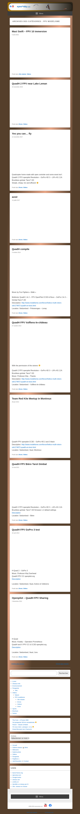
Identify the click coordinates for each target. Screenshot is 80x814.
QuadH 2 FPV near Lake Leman (29, 83)
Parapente (15, 688)
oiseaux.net (16, 779)
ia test (14, 681)
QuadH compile (20, 249)
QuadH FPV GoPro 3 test (26, 529)
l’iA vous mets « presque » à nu (23, 727)
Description (16, 513)
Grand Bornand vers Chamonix (22, 729)
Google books (16, 777)
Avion (19, 706)
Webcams (15, 750)
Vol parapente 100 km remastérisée (24, 722)
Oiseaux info (16, 683)
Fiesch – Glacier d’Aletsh (20, 724)
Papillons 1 (15, 759)
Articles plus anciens (17, 664)
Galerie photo (16, 752)
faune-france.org (17, 773)
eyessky (41, 6)
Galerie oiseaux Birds (20, 747)
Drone (20, 124)
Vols (16, 690)
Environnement (17, 686)
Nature (17, 695)
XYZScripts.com (49, 812)
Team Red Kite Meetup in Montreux (31, 398)
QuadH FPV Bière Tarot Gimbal (29, 464)
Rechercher (63, 673)
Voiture (19, 704)
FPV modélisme (20, 697)
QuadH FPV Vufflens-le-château (29, 322)
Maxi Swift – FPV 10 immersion (29, 31)
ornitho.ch (15, 782)
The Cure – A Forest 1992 (20, 720)
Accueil (14, 745)
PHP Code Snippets (32, 812)
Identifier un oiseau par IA (20, 784)
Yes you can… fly (21, 133)
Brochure (15, 711)
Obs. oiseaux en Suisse (19, 786)
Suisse (14, 713)
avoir (15, 197)
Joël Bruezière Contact (20, 761)
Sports (14, 709)
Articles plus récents (63, 664)
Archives (13, 736)
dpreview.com (16, 775)
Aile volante (22, 74)
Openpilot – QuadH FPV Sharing (30, 598)
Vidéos (29, 74)
